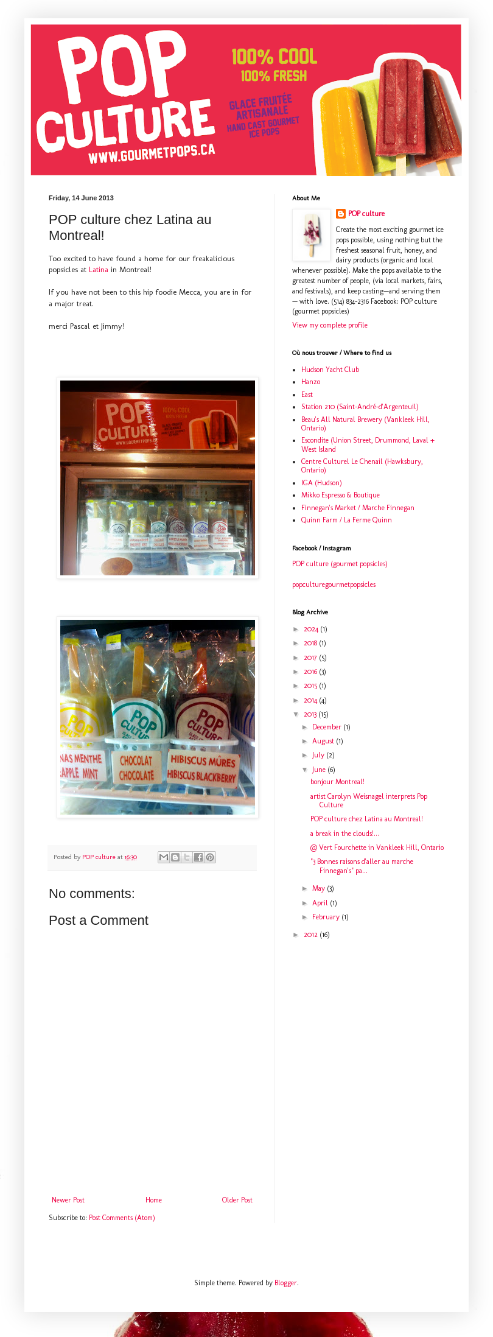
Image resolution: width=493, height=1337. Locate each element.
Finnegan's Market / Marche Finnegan (357, 508)
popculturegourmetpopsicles (334, 584)
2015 (311, 685)
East (307, 394)
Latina (98, 269)
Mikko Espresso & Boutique (340, 495)
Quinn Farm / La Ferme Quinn (346, 520)
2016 (311, 671)
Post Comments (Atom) (122, 1217)
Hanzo (310, 381)
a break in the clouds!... (344, 833)
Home (153, 1200)
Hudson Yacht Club (330, 369)
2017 (311, 657)
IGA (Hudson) (321, 483)
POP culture (366, 213)
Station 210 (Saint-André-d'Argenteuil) (360, 406)
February (326, 917)
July (319, 755)
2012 (312, 934)
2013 (311, 714)
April (321, 903)
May (319, 888)
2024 (312, 629)
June (319, 769)
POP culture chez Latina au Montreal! (366, 819)
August (324, 741)
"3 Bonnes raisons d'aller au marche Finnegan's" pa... (361, 865)
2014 (311, 700)
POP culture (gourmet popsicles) (340, 564)
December (327, 727)
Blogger (285, 1283)
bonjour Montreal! (337, 781)
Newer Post (68, 1200)
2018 (311, 643)
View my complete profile (330, 325)
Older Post (237, 1200)
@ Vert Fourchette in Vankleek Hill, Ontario (377, 847)
